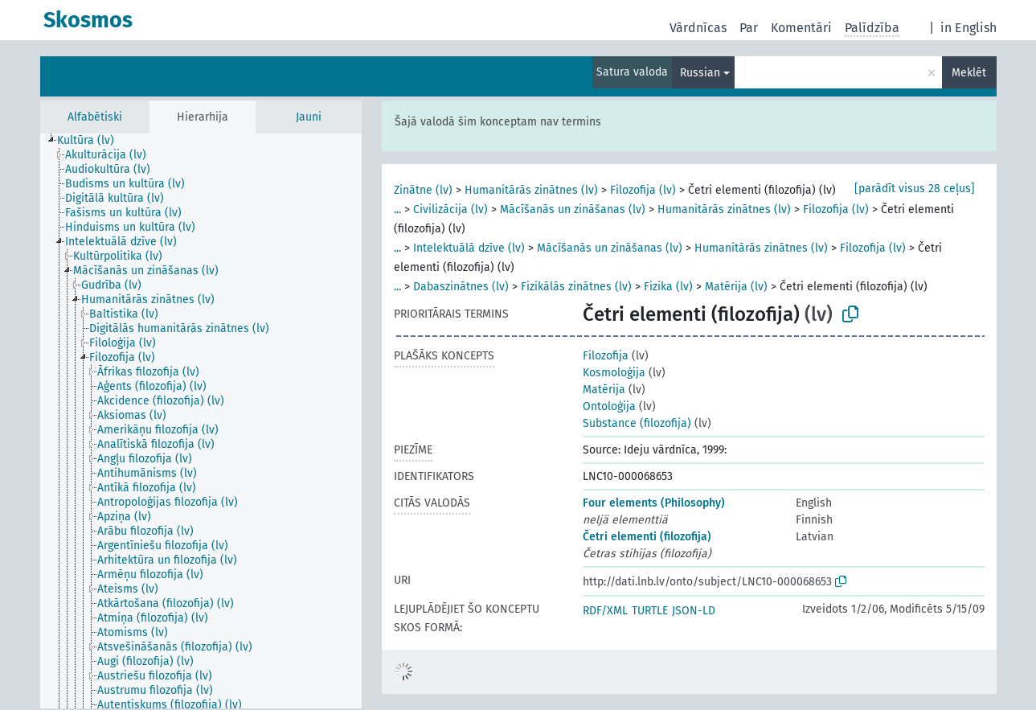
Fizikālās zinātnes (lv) (576, 286)
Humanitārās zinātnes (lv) (531, 190)
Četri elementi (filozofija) (647, 537)
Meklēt (969, 73)
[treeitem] (92, 140)
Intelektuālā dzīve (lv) (469, 248)
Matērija (604, 389)
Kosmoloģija (614, 373)
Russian (700, 73)
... (397, 209)
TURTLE (650, 611)
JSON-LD (693, 611)
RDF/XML (605, 611)
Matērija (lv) (736, 286)
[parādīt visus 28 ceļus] (914, 188)
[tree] (201, 420)
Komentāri (801, 27)
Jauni (308, 117)
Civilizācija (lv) (450, 209)
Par (748, 27)
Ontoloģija (609, 406)
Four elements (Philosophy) (654, 503)
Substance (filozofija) (637, 423)
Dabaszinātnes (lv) (461, 286)
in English (968, 27)
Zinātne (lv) (423, 190)
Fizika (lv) (668, 286)
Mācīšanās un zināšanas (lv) (572, 209)
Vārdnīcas (698, 27)
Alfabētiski (95, 117)
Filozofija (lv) (643, 190)
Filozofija (606, 356)
